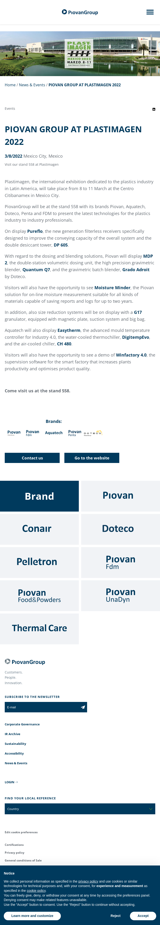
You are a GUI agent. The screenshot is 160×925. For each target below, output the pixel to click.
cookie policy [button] (36, 891)
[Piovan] (120, 496)
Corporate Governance (22, 724)
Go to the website (92, 458)
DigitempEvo (135, 337)
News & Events (32, 84)
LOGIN (9, 782)
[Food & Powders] (39, 595)
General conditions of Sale (23, 860)
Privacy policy (14, 853)
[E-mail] (42, 707)
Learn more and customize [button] (32, 916)
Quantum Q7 (36, 269)
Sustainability (15, 744)
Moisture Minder (112, 287)
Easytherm (69, 330)
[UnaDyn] (120, 595)
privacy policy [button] (88, 881)
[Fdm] (120, 562)
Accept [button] (143, 916)
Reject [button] (115, 916)
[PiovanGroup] (80, 12)
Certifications (14, 845)
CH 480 (64, 344)
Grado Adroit (136, 269)
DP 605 (61, 245)
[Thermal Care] (39, 629)
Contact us (32, 458)
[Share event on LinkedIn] (153, 109)
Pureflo (35, 231)
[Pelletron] (39, 562)
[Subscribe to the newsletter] (83, 707)
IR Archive (12, 734)
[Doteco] (120, 529)
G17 (138, 312)
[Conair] (39, 529)
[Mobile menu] (150, 13)
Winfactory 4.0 (131, 355)
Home (10, 84)
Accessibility (14, 753)
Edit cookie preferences (21, 832)
